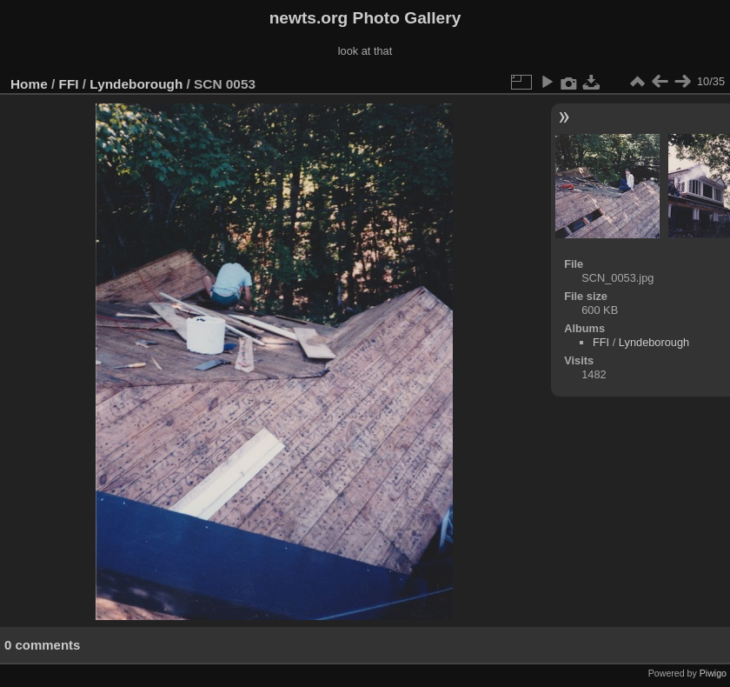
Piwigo (713, 673)
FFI (69, 84)
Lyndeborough (136, 84)
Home (29, 84)
